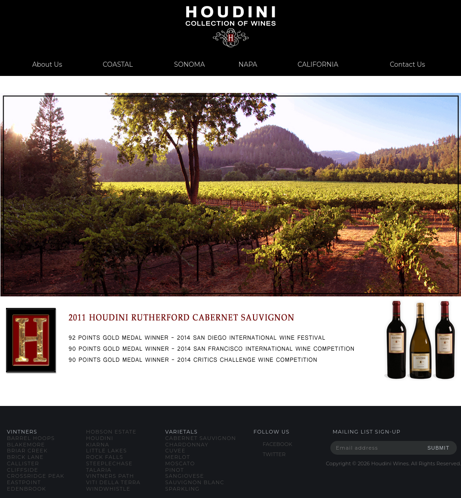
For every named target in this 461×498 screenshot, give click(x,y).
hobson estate (111, 432)
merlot (177, 457)
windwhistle (108, 489)
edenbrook (26, 489)
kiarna (97, 444)
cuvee (175, 450)
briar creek (27, 450)
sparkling (182, 489)
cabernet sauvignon (200, 438)
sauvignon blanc (194, 482)
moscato (180, 463)
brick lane (25, 457)
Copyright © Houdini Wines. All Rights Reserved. (393, 463)
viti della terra (113, 482)
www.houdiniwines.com (230, 26)
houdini (99, 438)
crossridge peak (35, 476)
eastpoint (24, 482)
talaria (98, 470)
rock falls (104, 457)
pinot (174, 470)
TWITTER (274, 454)
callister (23, 463)
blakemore (26, 444)
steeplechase (109, 463)
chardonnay (186, 444)
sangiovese (184, 476)
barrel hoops (31, 438)
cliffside (22, 470)
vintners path (110, 476)
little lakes (106, 450)
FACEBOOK (277, 444)
